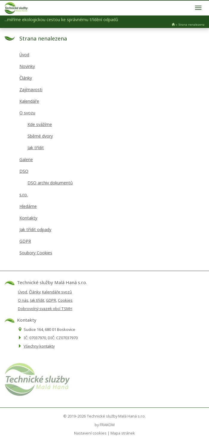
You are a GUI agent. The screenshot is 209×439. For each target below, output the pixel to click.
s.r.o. (23, 194)
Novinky (27, 66)
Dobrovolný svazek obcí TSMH (45, 308)
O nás (23, 300)
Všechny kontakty (39, 346)
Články (25, 78)
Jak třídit (35, 147)
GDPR (25, 241)
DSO (23, 171)
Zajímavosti (30, 89)
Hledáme (28, 206)
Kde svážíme (39, 124)
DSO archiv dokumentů (50, 183)
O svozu (27, 113)
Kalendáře (29, 101)
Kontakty (28, 218)
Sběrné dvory (40, 136)
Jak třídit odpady (35, 229)
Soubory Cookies (35, 253)
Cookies (65, 300)
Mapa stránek (122, 433)
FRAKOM (107, 424)
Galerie (26, 159)
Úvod (24, 54)
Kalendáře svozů (57, 292)
